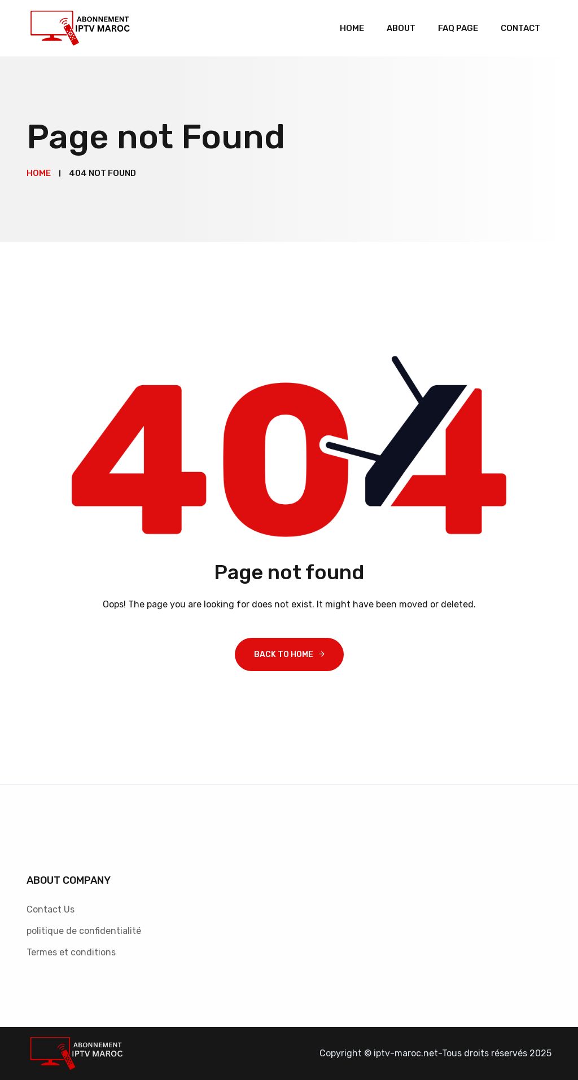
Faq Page (458, 28)
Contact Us (51, 909)
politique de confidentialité (84, 930)
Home (352, 28)
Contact (520, 28)
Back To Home (283, 654)
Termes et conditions (71, 952)
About (401, 28)
